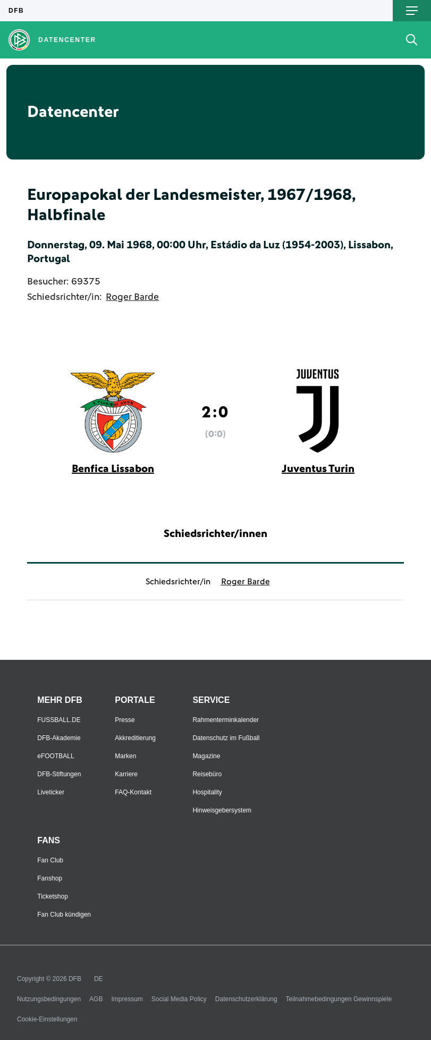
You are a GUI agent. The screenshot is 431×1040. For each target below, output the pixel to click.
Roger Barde (132, 297)
